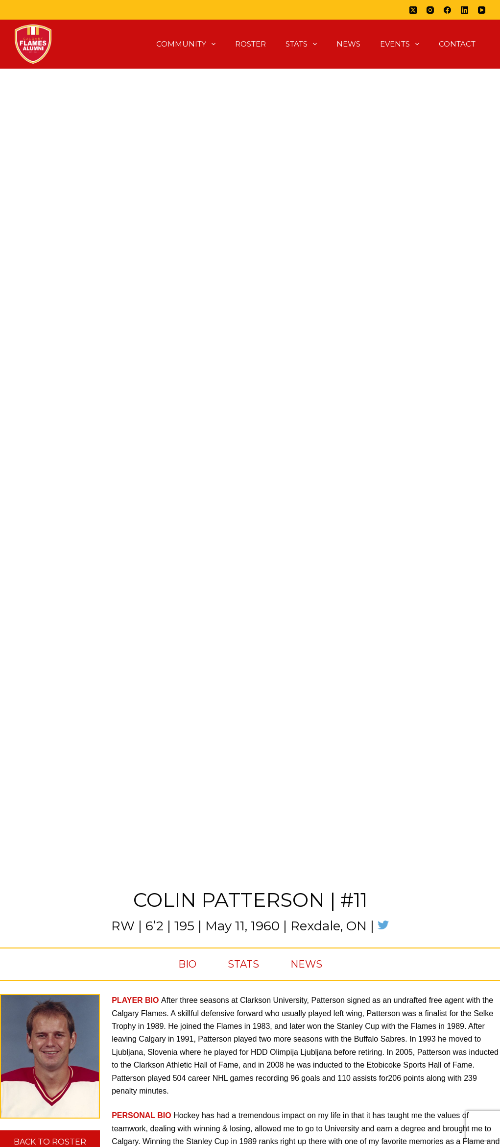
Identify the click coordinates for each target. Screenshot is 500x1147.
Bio (187, 964)
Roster (250, 44)
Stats (303, 44)
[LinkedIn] (464, 10)
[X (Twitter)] (413, 10)
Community (187, 44)
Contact (457, 44)
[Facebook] (447, 10)
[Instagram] (430, 10)
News (348, 44)
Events (401, 44)
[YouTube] (481, 10)
